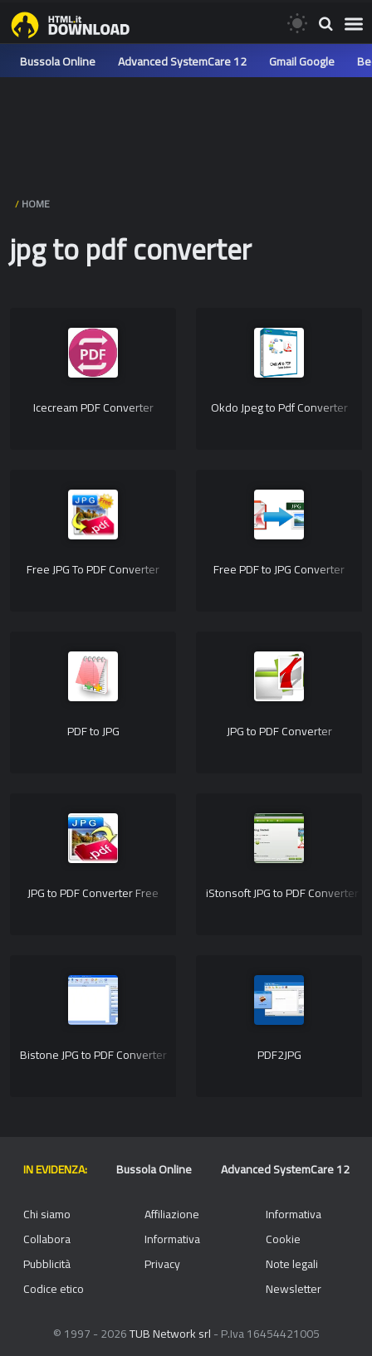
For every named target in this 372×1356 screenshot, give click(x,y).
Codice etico (53, 1289)
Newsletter (293, 1289)
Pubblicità (47, 1264)
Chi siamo (47, 1214)
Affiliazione (171, 1214)
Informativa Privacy (172, 1251)
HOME (36, 203)
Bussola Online (57, 61)
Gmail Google (302, 61)
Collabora (47, 1239)
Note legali (292, 1264)
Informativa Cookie (293, 1226)
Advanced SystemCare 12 (182, 61)
